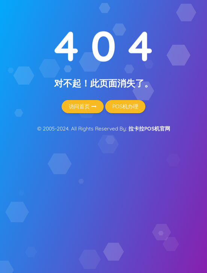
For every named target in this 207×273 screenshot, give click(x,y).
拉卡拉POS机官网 (149, 128)
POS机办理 (125, 106)
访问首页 (83, 106)
